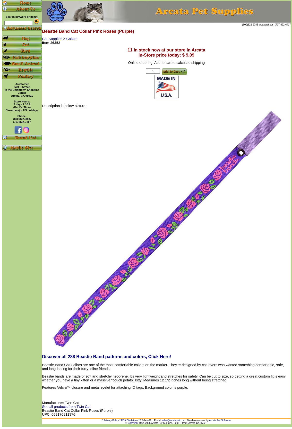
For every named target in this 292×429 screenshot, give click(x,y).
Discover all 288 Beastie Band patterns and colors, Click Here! (106, 356)
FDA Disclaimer (129, 420)
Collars (71, 39)
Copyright (133, 423)
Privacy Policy (111, 420)
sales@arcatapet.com (173, 420)
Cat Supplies (52, 39)
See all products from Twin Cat (66, 407)
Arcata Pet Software (220, 420)
